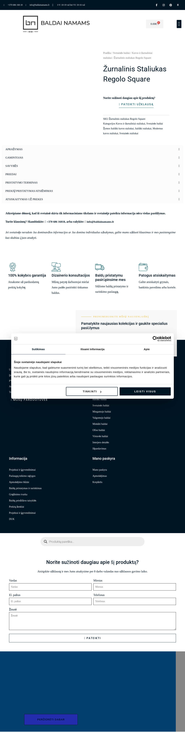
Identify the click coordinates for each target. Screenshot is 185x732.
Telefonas (99, 595)
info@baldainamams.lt (101, 221)
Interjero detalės (100, 442)
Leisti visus (145, 391)
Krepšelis (97, 482)
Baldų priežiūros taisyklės (22, 500)
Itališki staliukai (144, 128)
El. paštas (14, 595)
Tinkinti (92, 391)
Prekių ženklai (16, 507)
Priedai (11, 174)
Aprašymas (14, 149)
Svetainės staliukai (129, 133)
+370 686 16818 (56, 221)
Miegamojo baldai (101, 411)
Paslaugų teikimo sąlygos (22, 476)
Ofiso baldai (98, 430)
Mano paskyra (99, 470)
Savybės (11, 166)
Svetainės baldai (122, 52)
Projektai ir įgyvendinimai (22, 470)
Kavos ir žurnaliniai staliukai (131, 123)
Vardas (13, 580)
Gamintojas (14, 157)
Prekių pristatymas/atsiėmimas (30, 191)
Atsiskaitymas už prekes (24, 199)
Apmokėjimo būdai (19, 482)
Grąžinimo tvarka (18, 494)
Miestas (97, 580)
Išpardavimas (99, 448)
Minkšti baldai (99, 424)
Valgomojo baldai (101, 418)
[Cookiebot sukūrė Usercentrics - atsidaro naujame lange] (155, 338)
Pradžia (107, 52)
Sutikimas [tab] (38, 349)
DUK (11, 519)
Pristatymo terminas (22, 182)
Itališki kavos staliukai (123, 128)
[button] (179, 24)
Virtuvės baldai (100, 436)
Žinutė (13, 609)
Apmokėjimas (99, 476)
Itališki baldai (99, 399)
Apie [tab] (147, 349)
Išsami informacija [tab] (93, 349)
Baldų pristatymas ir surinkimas (25, 488)
